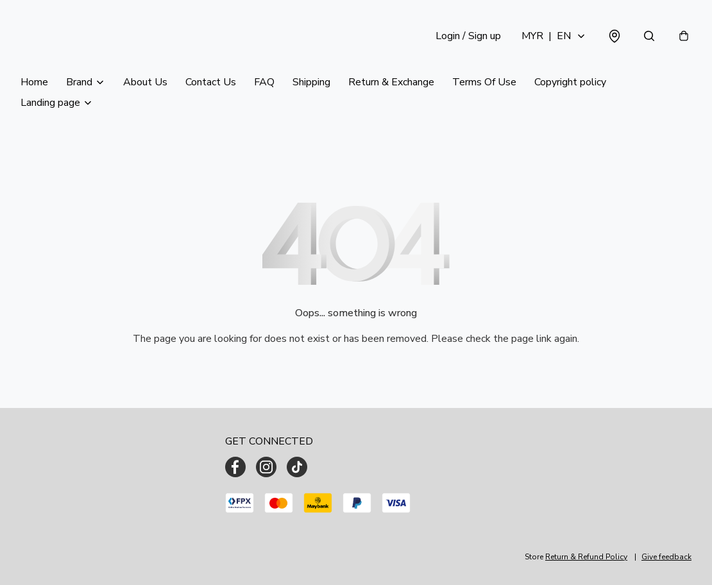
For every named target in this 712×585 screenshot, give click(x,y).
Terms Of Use (484, 82)
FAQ (264, 82)
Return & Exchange (391, 82)
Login (468, 36)
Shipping (311, 82)
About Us (145, 82)
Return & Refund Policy (586, 557)
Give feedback (666, 557)
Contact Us (210, 82)
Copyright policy (570, 82)
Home (34, 82)
